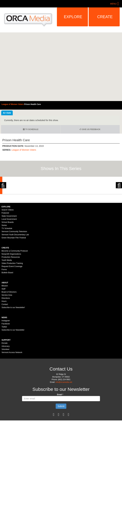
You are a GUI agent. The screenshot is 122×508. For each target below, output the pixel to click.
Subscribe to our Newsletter (13, 364)
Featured (5, 247)
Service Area (7, 329)
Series (4, 259)
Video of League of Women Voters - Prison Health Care (61, 66)
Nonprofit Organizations (11, 288)
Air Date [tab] (7, 113)
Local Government (9, 253)
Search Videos (8, 244)
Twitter (4, 361)
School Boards (8, 256)
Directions (6, 332)
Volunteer (5, 383)
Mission (5, 320)
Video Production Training (12, 297)
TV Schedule (30, 129)
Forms (4, 304)
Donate (5, 377)
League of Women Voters (24, 150)
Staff (3, 323)
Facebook (6, 358)
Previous (3, 202)
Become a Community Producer (15, 285)
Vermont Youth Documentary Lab (15, 269)
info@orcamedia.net (63, 416)
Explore (73, 17)
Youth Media (7, 294)
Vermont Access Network (12, 387)
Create (105, 17)
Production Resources (11, 291)
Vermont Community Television (14, 266)
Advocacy (6, 380)
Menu (113, 3)
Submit (61, 440)
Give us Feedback (90, 129)
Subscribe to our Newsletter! (13, 342)
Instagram (6, 355)
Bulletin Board (7, 307)
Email (60, 429)
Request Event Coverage (12, 301)
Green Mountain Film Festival (14, 272)
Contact (5, 339)
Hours (4, 335)
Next (119, 202)
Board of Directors (9, 326)
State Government (9, 250)
